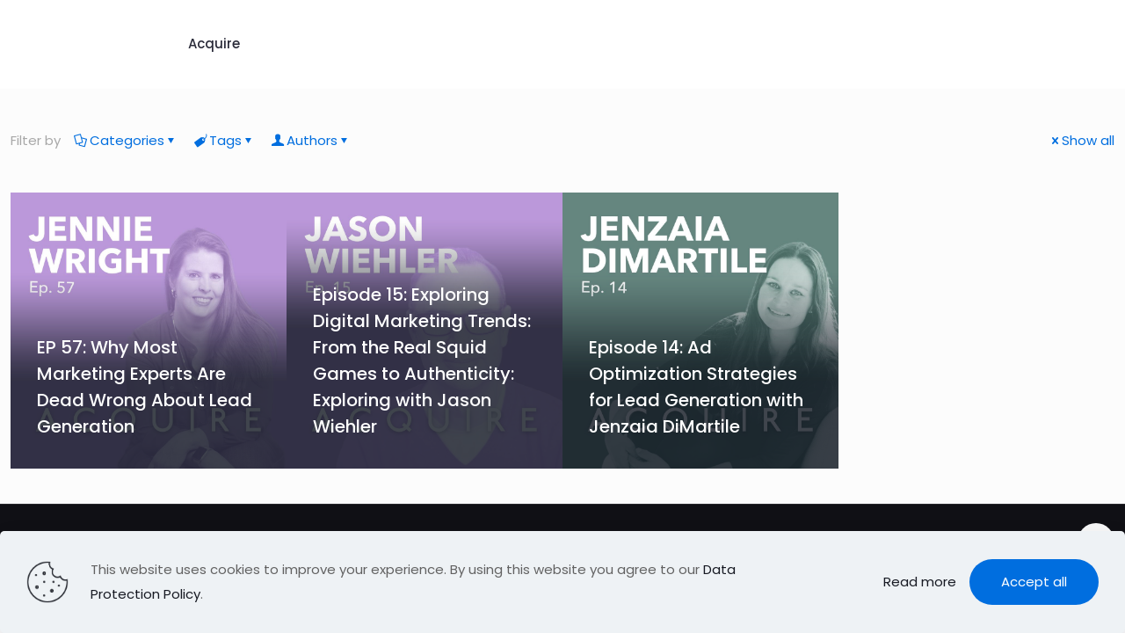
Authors (311, 140)
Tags (224, 140)
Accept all (1034, 581)
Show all (1081, 140)
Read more (919, 581)
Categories (126, 140)
